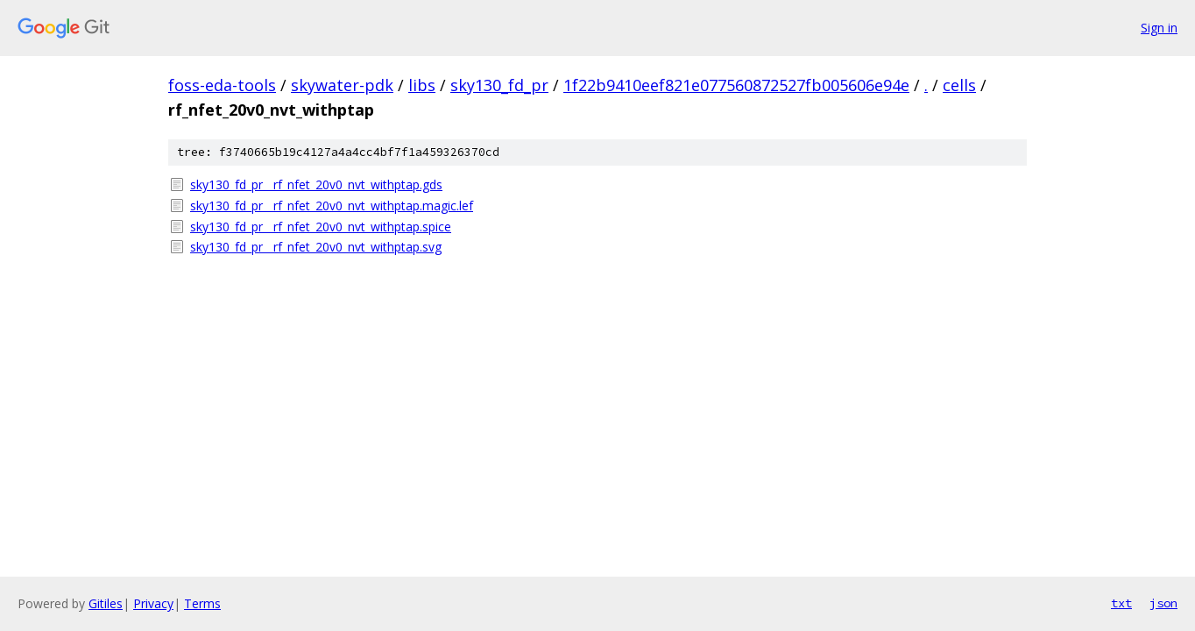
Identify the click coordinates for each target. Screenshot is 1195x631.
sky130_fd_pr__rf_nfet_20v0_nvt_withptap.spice (320, 226)
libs (421, 85)
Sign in (1159, 27)
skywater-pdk (342, 85)
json (1163, 603)
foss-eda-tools (222, 85)
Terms (202, 603)
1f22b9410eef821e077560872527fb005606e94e (736, 85)
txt (1121, 603)
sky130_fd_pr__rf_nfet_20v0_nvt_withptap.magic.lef (331, 205)
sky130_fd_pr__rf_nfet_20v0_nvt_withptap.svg (316, 246)
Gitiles (105, 603)
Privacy (153, 603)
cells (959, 85)
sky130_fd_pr (499, 85)
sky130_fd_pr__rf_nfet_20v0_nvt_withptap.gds (316, 184)
